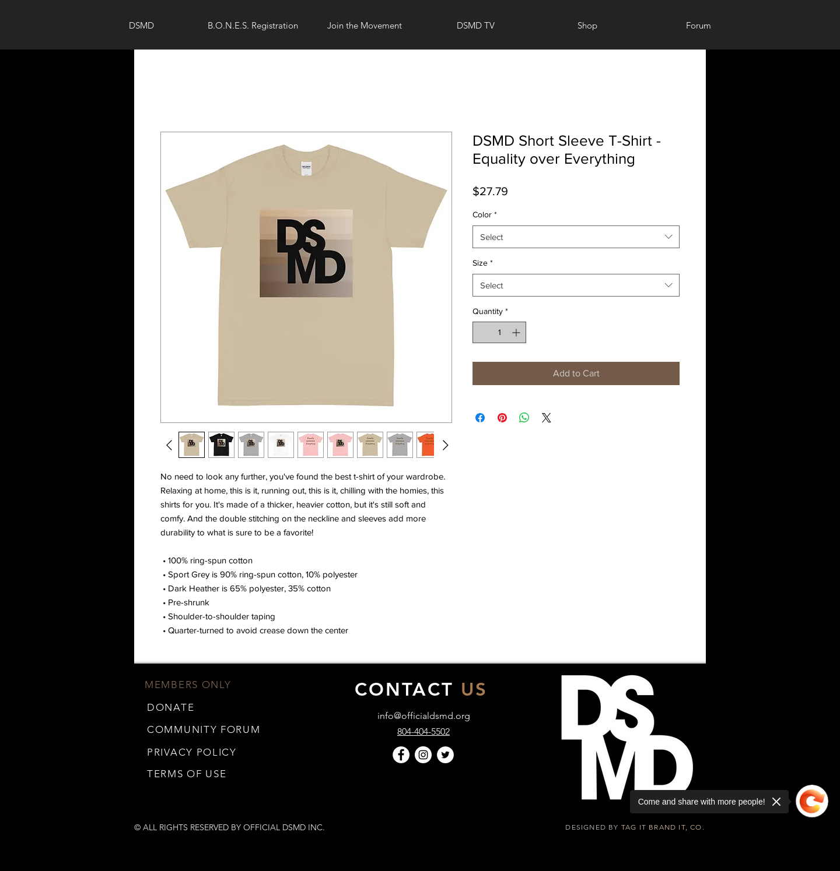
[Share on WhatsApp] (524, 418)
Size (483, 262)
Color (485, 214)
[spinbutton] (499, 332)
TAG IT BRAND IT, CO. (664, 827)
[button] (186, 773)
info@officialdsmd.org (423, 715)
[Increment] (517, 332)
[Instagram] (423, 754)
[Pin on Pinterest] (502, 418)
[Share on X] (547, 418)
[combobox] (576, 236)
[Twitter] (445, 754)
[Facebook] (401, 754)
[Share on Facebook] (480, 418)
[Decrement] (481, 332)
